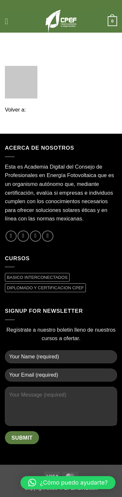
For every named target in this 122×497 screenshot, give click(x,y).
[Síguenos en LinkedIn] (47, 236)
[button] (9, 21)
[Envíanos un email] (35, 236)
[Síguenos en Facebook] (11, 236)
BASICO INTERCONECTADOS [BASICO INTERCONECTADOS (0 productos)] (37, 277)
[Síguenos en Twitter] (23, 236)
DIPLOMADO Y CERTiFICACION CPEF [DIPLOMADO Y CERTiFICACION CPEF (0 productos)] (45, 287)
